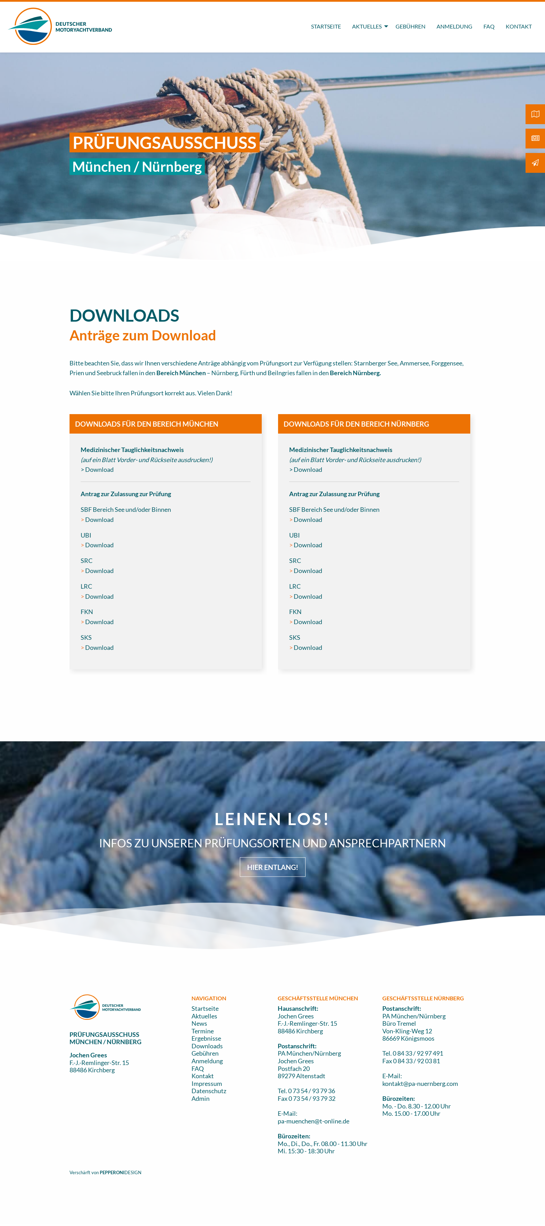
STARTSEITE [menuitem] (326, 26)
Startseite (205, 1008)
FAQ (198, 1068)
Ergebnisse (206, 1038)
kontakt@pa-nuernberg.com (420, 1083)
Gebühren (205, 1053)
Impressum (207, 1083)
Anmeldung (207, 1061)
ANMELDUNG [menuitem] (454, 26)
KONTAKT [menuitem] (519, 26)
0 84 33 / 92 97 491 (418, 1053)
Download (99, 519)
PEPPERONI (112, 1172)
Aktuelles (204, 1016)
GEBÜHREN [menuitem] (410, 26)
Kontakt (203, 1076)
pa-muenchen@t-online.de (313, 1121)
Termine (203, 1031)
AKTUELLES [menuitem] (367, 26)
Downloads (207, 1046)
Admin (201, 1098)
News (199, 1023)
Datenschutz (209, 1091)
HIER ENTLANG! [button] (272, 867)
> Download (97, 469)
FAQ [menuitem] (489, 26)
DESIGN (132, 1172)
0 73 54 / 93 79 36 (311, 1091)
